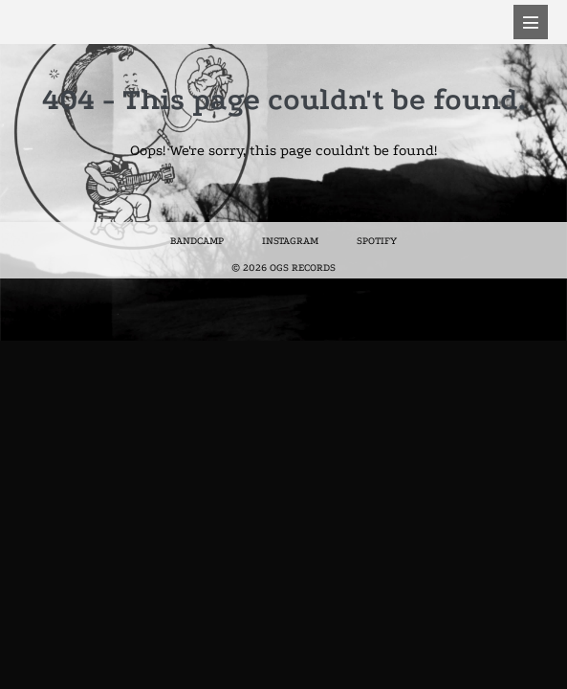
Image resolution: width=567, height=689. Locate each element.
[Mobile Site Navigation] (530, 22)
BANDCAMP (197, 241)
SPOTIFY (377, 241)
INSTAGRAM (290, 241)
